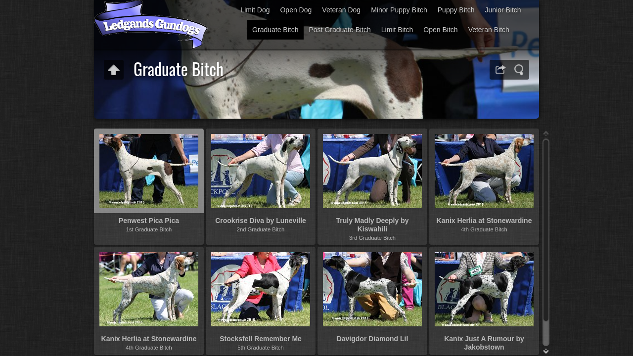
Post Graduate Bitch (339, 30)
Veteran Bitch (488, 30)
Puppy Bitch (456, 10)
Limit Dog (255, 10)
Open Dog (296, 10)
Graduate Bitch (275, 30)
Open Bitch (440, 30)
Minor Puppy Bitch (399, 10)
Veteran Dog (341, 10)
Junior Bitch (503, 10)
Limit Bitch (397, 30)
